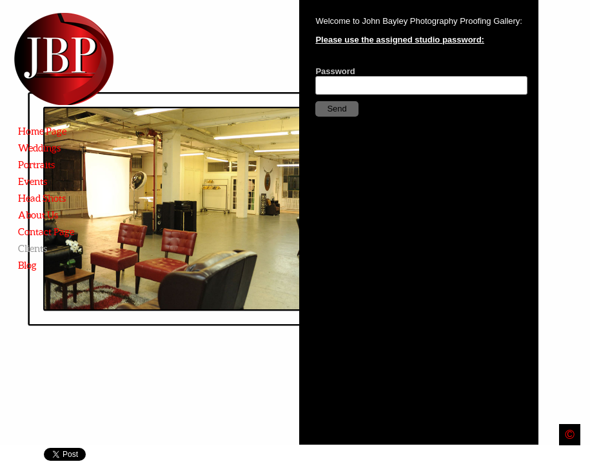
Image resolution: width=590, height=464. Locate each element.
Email (562, 454)
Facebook (524, 454)
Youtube (580, 454)
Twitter (543, 454)
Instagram (506, 454)
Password (335, 71)
